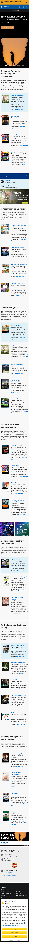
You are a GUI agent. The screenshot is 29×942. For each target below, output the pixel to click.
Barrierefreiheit (19, 889)
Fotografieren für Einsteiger (19, 264)
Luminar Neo (15, 135)
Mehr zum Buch (19, 109)
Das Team (3, 891)
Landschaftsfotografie (17, 399)
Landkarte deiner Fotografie (19, 577)
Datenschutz (17, 940)
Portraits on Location (17, 645)
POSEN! (13, 712)
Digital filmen (15, 793)
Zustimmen (13, 911)
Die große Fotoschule (17, 247)
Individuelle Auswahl (14, 932)
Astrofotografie (15, 380)
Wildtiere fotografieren (17, 95)
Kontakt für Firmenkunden (9, 873)
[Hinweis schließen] (27, 2)
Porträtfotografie (16, 679)
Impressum (11, 940)
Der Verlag (3, 889)
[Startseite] (7, 7)
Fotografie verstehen (17, 283)
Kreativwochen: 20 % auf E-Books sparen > (12, 2)
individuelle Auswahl (11, 919)
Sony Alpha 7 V (15, 116)
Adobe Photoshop (16, 483)
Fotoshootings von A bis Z (19, 695)
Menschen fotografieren (18, 662)
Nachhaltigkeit (19, 891)
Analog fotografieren (17, 364)
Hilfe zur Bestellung (8, 872)
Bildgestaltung (15, 559)
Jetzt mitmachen (6, 27)
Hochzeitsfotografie (17, 754)
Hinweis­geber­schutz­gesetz (22, 895)
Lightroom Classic (16, 445)
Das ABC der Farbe (16, 152)
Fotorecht (14, 812)
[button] (6, 65)
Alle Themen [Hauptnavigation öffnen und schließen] (15, 10)
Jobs (2, 897)
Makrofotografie (15, 325)
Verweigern (24, 919)
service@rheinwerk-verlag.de (10, 875)
